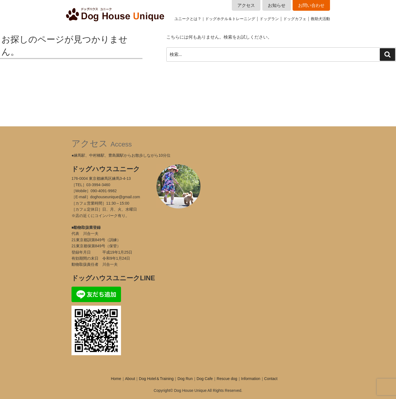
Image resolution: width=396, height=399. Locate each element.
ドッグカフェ (294, 19)
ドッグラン (269, 19)
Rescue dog (227, 378)
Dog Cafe (205, 378)
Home (116, 378)
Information (250, 378)
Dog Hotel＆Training (156, 378)
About (130, 378)
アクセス (246, 5)
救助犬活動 (320, 19)
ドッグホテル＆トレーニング (230, 19)
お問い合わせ (311, 5)
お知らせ (276, 5)
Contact (270, 378)
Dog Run (185, 378)
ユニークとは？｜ (189, 19)
